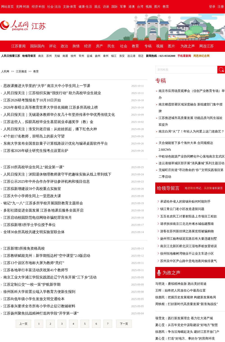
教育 (166, 6)
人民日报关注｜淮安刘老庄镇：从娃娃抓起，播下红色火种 (50, 129)
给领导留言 (29, 55)
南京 (41, 55)
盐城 (89, 55)
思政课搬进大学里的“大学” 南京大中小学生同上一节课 (46, 86)
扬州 (97, 55)
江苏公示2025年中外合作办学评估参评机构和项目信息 (46, 181)
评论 (52, 46)
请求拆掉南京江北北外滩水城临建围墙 (187, 224)
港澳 (131, 6)
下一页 (124, 323)
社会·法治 (54, 6)
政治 (64, 46)
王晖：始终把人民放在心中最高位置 (180, 290)
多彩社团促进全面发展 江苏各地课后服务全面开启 (43, 210)
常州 (81, 55)
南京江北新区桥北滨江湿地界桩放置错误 (188, 246)
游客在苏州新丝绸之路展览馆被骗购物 (187, 231)
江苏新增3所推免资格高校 (24, 248)
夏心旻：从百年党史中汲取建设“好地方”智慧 (186, 325)
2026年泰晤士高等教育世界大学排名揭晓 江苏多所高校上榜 (50, 107)
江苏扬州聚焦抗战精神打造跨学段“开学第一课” (41, 313)
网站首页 (7, 6)
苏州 (49, 55)
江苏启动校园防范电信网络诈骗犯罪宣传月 (37, 217)
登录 (212, 6)
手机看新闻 (184, 55)
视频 (149, 6)
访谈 (106, 6)
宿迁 (141, 55)
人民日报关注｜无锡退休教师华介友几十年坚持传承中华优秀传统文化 (59, 114)
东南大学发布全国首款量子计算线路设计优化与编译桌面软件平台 (55, 143)
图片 (157, 6)
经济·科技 (38, 6)
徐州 (73, 55)
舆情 (76, 46)
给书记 (193, 188)
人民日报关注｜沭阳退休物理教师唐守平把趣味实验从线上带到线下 (57, 174)
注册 (221, 6)
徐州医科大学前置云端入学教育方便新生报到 (39, 292)
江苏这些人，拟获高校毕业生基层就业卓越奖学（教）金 (48, 122)
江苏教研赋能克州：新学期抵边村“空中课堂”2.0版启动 (46, 256)
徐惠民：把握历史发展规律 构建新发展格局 (185, 297)
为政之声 (187, 46)
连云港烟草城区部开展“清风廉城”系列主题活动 (191, 163)
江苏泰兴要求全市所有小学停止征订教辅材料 (39, 306)
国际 (114, 6)
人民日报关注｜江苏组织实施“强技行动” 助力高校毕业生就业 (52, 93)
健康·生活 (85, 6)
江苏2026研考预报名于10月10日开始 (32, 100)
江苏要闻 (18, 46)
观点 (97, 6)
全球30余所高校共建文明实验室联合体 (34, 232)
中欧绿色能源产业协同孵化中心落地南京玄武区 (192, 156)
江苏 (39, 26)
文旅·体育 (69, 6)
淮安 (122, 55)
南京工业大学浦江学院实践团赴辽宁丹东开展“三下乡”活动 (50, 277)
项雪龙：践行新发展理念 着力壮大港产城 (184, 318)
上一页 (23, 323)
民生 (111, 46)
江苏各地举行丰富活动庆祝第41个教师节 (35, 270)
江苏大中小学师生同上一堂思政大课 (32, 196)
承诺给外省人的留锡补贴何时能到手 (185, 201)
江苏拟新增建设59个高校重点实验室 (32, 189)
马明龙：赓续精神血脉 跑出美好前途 (181, 283)
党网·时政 (22, 6)
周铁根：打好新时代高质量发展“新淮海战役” (186, 304)
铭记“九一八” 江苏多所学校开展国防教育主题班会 (43, 203)
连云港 (131, 55)
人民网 (5, 71)
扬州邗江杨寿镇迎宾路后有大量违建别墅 (188, 238)
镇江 (114, 55)
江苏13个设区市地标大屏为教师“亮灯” (33, 263)
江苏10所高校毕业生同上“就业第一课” (33, 167)
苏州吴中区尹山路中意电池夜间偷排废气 (188, 261)
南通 (65, 55)
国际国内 (37, 46)
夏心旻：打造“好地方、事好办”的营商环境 (185, 338)
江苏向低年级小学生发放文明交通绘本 (34, 299)
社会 (123, 46)
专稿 (148, 46)
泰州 (105, 55)
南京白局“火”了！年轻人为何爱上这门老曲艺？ (191, 131)
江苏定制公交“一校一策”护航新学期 (32, 284)
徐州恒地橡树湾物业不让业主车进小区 (187, 253)
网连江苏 (206, 46)
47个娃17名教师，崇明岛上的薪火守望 (34, 136)
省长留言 (213, 188)
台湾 (140, 6)
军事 (123, 6)
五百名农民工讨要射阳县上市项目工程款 (188, 216)
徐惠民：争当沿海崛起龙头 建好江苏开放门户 (187, 331)
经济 (87, 46)
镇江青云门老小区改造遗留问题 (182, 209)
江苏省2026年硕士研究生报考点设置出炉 (35, 151)
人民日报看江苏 (10, 55)
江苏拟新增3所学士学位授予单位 (29, 225)
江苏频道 (21, 71)
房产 (99, 46)
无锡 (57, 55)
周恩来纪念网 (201, 55)
